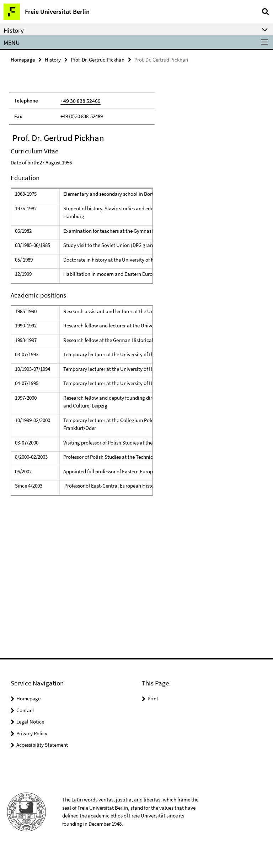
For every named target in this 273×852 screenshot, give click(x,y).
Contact (25, 709)
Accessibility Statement (42, 744)
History (53, 59)
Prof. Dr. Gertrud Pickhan (97, 59)
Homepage (23, 59)
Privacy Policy (31, 732)
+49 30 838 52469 (78, 100)
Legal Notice (30, 720)
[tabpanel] (82, 353)
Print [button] (153, 697)
